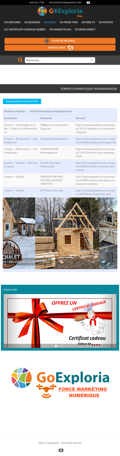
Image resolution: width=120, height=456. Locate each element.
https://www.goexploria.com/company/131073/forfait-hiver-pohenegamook (95, 152)
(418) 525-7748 (36, 2)
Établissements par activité (22, 101)
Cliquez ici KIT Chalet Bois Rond (29, 261)
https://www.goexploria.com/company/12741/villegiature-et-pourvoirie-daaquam (95, 128)
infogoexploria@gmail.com (65, 2)
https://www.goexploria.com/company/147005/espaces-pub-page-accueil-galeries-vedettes (95, 180)
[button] (12, 321)
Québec (20, 176)
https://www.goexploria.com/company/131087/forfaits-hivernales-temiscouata (95, 166)
